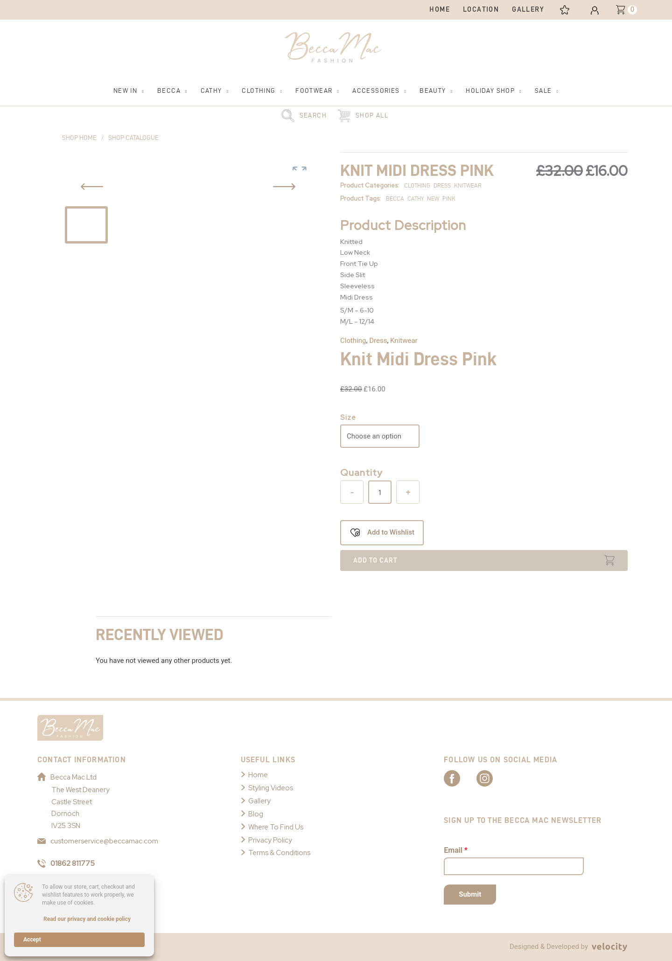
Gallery (259, 801)
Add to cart (375, 560)
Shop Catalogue (133, 137)
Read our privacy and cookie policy (87, 919)
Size (348, 417)
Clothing (353, 340)
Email (456, 850)
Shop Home (79, 137)
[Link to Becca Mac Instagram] (492, 778)
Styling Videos (270, 788)
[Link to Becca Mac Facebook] (460, 778)
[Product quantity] (380, 492)
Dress (378, 340)
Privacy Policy (270, 840)
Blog (255, 814)
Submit (470, 894)
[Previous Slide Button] (92, 186)
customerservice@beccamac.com (97, 841)
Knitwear (404, 340)
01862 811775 (66, 863)
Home (258, 775)
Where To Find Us (275, 827)
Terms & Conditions (279, 852)
